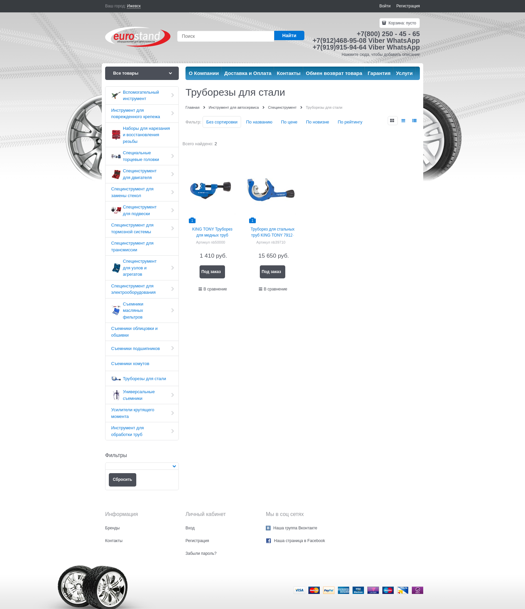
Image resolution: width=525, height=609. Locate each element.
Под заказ (211, 271)
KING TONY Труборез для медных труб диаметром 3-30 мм (212, 235)
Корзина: (401, 23)
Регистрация (408, 6)
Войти (385, 6)
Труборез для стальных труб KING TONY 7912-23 (272, 235)
